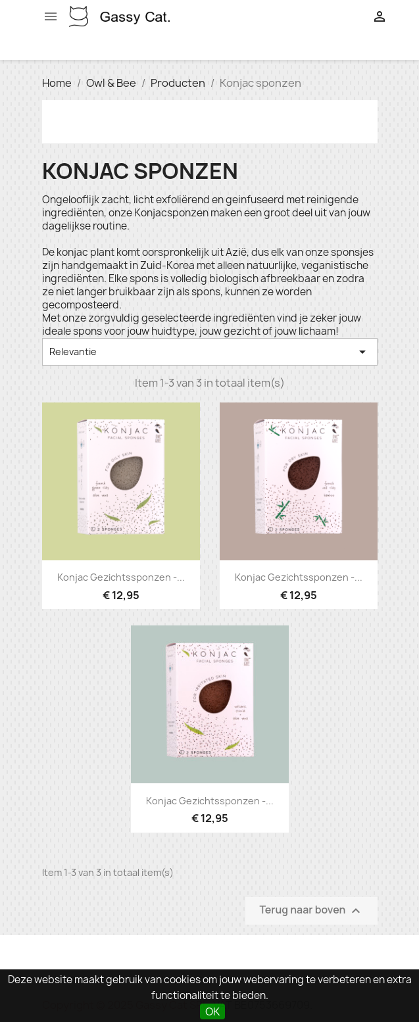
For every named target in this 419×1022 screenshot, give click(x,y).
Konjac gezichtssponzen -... (121, 577)
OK (212, 1011)
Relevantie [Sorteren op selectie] (209, 352)
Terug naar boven (311, 910)
